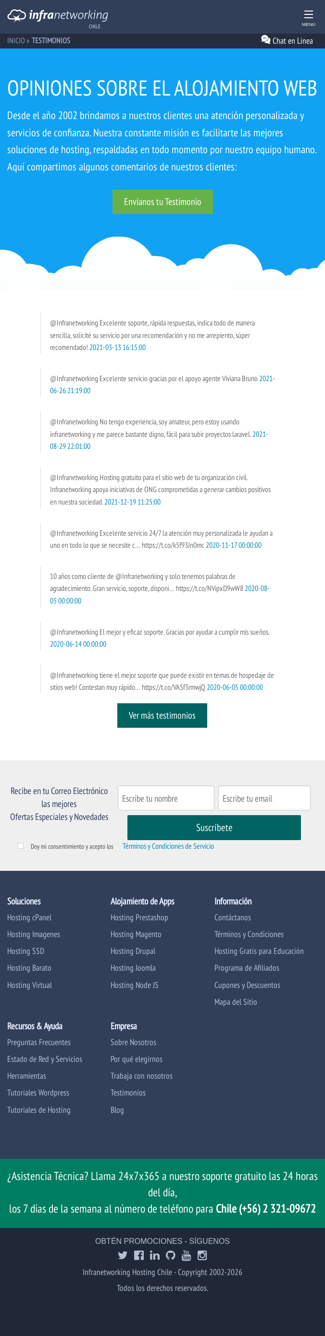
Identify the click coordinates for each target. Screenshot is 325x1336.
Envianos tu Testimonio (162, 201)
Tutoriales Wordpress (38, 1092)
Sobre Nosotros (133, 1041)
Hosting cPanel (29, 917)
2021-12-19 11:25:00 (132, 501)
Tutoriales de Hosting (39, 1109)
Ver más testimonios (162, 715)
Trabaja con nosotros (142, 1075)
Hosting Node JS (135, 984)
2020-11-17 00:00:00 (234, 545)
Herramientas (26, 1075)
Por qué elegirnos (136, 1058)
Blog (117, 1109)
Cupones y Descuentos (247, 984)
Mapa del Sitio (235, 1001)
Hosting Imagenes (33, 933)
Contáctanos (232, 917)
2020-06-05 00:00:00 (235, 687)
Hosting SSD (25, 950)
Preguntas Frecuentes (39, 1041)
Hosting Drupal (133, 950)
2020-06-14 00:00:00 (78, 644)
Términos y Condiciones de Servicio (168, 846)
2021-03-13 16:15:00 (117, 347)
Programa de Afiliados (246, 967)
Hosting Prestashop (139, 917)
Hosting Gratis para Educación (259, 950)
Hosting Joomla (133, 967)
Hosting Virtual (29, 984)
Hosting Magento (136, 933)
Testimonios (128, 1092)
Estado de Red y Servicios (44, 1058)
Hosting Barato (29, 967)
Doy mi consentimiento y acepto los (72, 846)
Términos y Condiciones (249, 933)
